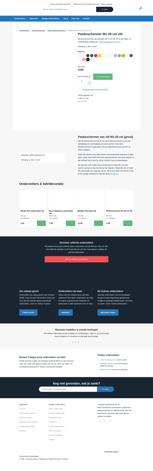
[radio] (80, 56)
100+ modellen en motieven (76, 260)
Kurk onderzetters (56, 436)
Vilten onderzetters (56, 410)
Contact (86, 19)
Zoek (105, 9)
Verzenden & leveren (27, 414)
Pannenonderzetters (56, 427)
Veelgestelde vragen (27, 427)
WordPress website (111, 453)
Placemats (53, 423)
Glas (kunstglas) (55, 432)
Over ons (75, 19)
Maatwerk (66, 314)
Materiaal (33, 19)
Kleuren (81, 52)
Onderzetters (19, 19)
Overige (52, 441)
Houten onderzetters (57, 414)
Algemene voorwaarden (28, 423)
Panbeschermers (55, 419)
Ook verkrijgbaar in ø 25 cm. (110, 42)
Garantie (22, 432)
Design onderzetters (50, 19)
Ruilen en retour (25, 419)
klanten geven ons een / (95, 91)
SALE (66, 19)
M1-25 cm (114, 174)
